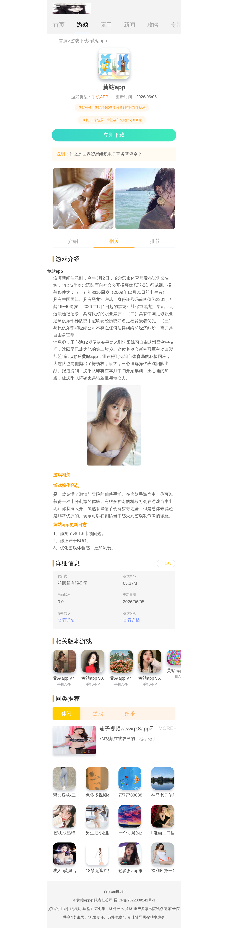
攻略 (153, 25)
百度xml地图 (114, 892)
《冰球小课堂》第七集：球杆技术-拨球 (100, 909)
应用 (106, 25)
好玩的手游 (57, 909)
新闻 (129, 25)
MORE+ (167, 728)
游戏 (82, 25)
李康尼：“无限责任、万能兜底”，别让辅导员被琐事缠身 (119, 917)
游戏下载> (80, 40)
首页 (59, 25)
